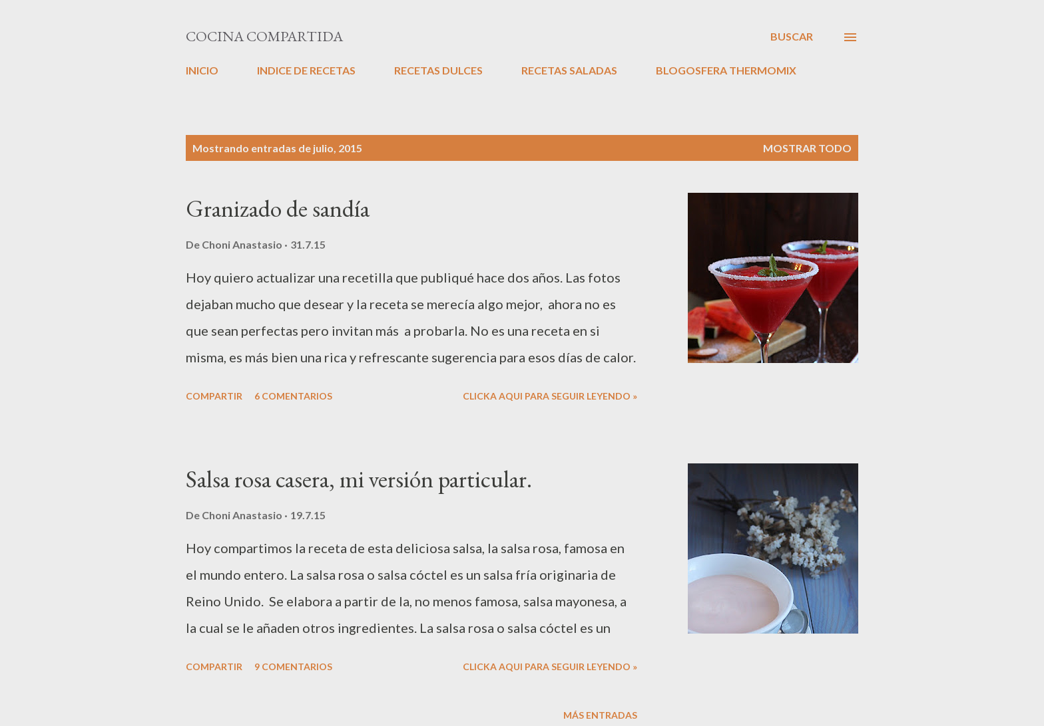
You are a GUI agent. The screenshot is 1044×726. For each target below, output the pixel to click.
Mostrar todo (807, 148)
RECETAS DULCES (438, 70)
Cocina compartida (264, 36)
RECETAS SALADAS (569, 70)
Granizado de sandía (278, 208)
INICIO (202, 70)
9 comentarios (293, 666)
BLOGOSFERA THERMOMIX (726, 70)
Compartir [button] (214, 396)
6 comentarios (293, 396)
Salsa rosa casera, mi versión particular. (359, 479)
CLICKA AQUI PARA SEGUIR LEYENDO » (550, 396)
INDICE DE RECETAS (306, 70)
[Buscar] (791, 36)
